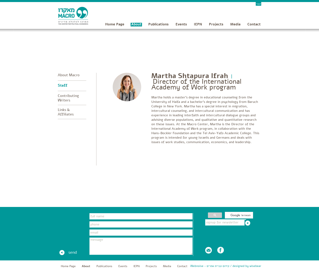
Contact (254, 24)
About (136, 24)
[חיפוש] (239, 215)
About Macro (69, 75)
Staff (62, 85)
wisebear (255, 266)
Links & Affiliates (66, 112)
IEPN (198, 24)
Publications (158, 24)
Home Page (114, 24)
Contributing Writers (68, 98)
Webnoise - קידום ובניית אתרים (209, 266)
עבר (258, 4)
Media (235, 24)
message (141, 246)
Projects (216, 24)
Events (181, 24)
